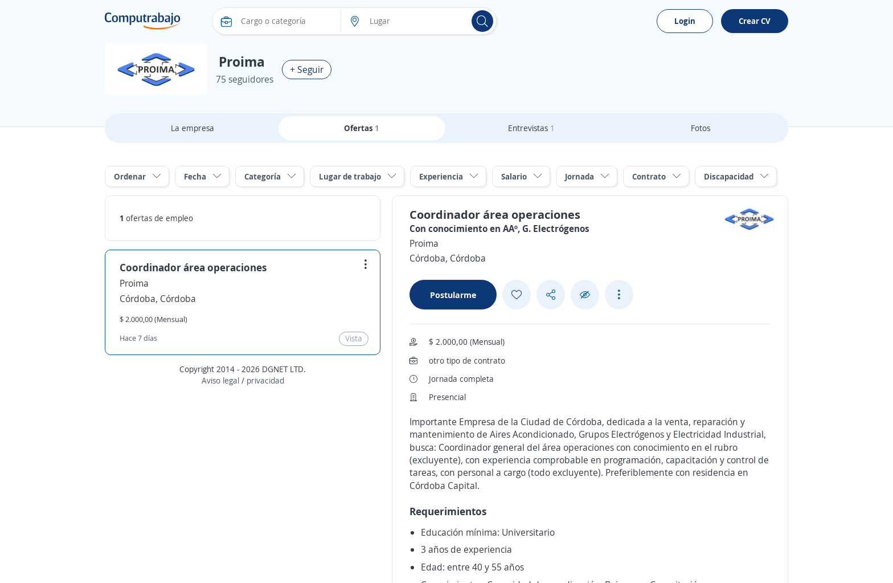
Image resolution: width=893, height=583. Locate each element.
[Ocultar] (585, 295)
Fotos (700, 128)
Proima (134, 283)
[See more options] (619, 294)
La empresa (192, 128)
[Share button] (551, 295)
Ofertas (361, 128)
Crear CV (755, 20)
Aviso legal (220, 380)
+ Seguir (306, 69)
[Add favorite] (516, 294)
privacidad (265, 380)
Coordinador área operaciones (193, 267)
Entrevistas (531, 128)
